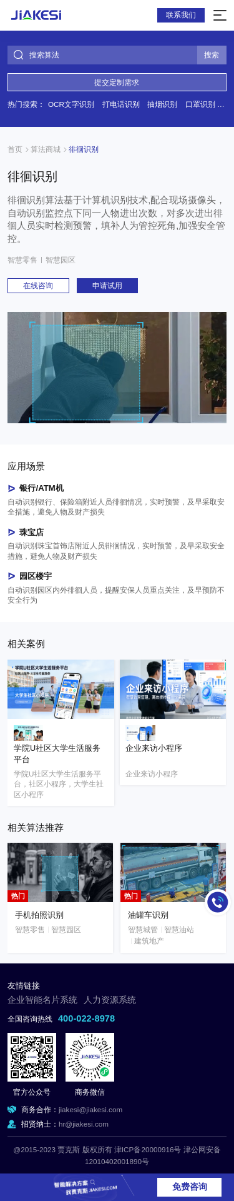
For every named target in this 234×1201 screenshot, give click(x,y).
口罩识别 (200, 104)
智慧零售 (22, 260)
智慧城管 (143, 929)
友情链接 (23, 986)
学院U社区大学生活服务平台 (57, 754)
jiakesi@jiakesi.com (90, 1109)
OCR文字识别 (71, 104)
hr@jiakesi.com (84, 1124)
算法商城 (46, 149)
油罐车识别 (148, 915)
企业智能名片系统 (42, 1000)
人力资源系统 (110, 1000)
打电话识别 (121, 104)
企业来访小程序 (153, 748)
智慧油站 (179, 929)
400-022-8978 (86, 1018)
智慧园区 (61, 260)
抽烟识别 (162, 104)
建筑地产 (149, 941)
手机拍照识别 (39, 915)
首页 (14, 149)
